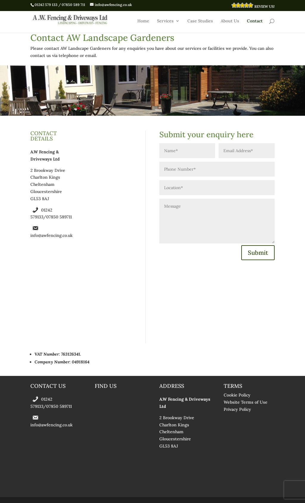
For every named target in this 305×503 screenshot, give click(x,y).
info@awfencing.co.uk (51, 235)
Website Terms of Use (245, 402)
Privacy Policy (237, 409)
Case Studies (200, 21)
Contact (255, 21)
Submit (258, 252)
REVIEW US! (253, 6)
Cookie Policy (237, 395)
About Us (230, 21)
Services (165, 21)
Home (143, 21)
